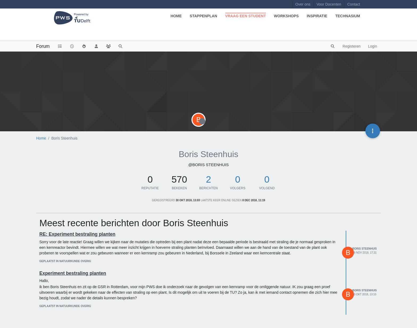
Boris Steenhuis (364, 248)
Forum (43, 46)
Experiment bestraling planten (72, 273)
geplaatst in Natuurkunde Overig (65, 261)
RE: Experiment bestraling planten (77, 234)
